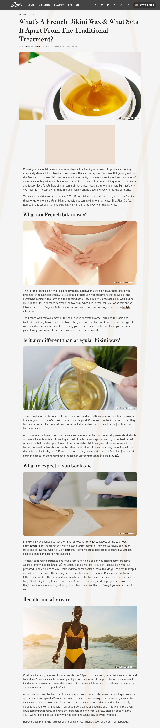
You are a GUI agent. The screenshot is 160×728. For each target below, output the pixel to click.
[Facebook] (95, 6)
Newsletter (144, 5)
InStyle (126, 307)
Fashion (73, 5)
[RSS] (128, 6)
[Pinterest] (101, 6)
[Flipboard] (108, 6)
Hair (32, 15)
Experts (44, 5)
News (31, 5)
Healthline (111, 456)
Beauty (59, 5)
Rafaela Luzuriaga (32, 46)
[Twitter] (121, 6)
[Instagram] (115, 6)
